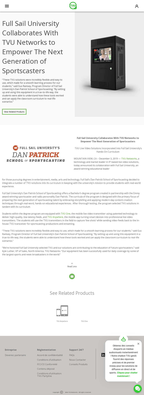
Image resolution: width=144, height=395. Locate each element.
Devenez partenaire (15, 355)
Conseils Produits (78, 364)
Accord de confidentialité (50, 355)
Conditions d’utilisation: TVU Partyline (49, 375)
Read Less (72, 266)
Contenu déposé (46, 368)
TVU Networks (73, 392)
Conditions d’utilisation (49, 359)
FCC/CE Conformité (47, 364)
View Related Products (14, 111)
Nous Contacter (77, 359)
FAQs (72, 355)
